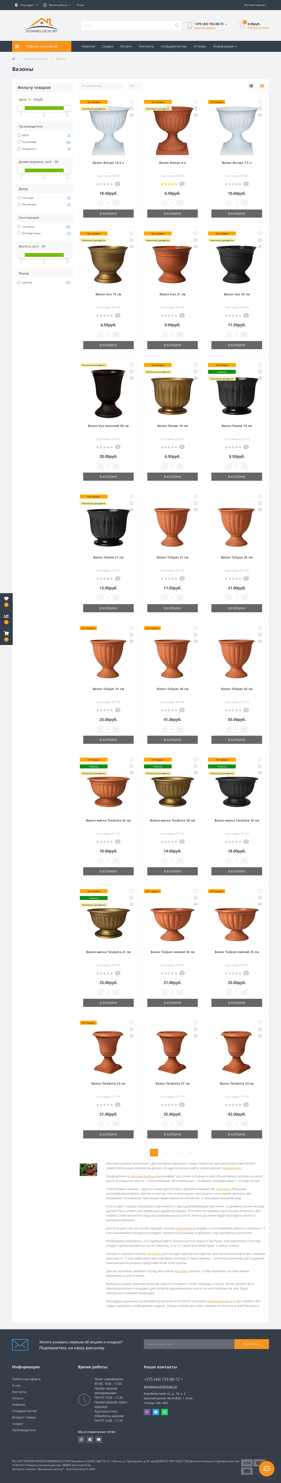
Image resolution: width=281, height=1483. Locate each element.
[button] (26, 5)
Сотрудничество (174, 46)
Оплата (126, 46)
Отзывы (200, 46)
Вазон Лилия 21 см (108, 557)
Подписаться (251, 1344)
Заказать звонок (205, 27)
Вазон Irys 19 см (108, 294)
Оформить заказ (258, 27)
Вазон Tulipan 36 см (172, 689)
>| (190, 1152)
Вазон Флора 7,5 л (237, 163)
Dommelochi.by (81, 1465)
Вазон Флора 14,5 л (108, 163)
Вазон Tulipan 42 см (237, 689)
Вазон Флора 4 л (172, 163)
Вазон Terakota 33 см (237, 1083)
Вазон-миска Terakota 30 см (172, 820)
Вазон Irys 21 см (173, 294)
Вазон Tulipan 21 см (172, 557)
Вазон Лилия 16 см (172, 426)
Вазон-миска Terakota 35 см (236, 820)
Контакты (146, 46)
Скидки (107, 46)
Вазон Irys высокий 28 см (108, 426)
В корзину (108, 213)
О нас (80, 5)
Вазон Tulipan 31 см (108, 689)
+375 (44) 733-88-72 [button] (163, 1379)
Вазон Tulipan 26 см (237, 557)
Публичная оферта (26, 1379)
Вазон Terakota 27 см (172, 1083)
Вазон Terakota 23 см (108, 1083)
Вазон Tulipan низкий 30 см (173, 952)
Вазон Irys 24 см (237, 294)
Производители (24, 1430)
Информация (225, 46)
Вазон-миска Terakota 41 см (108, 952)
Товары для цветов (35, 59)
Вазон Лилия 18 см (237, 426)
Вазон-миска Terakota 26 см (108, 820)
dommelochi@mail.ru (160, 1387)
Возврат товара (24, 1417)
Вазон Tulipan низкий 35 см (237, 952)
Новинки (88, 46)
